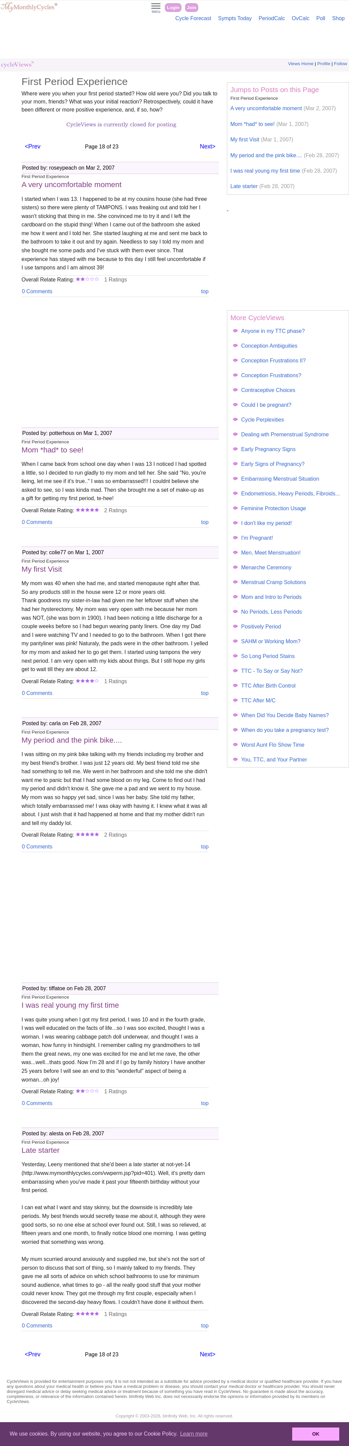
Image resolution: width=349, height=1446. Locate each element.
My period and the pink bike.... (284, 155)
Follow (340, 63)
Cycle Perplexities (258, 420)
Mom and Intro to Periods (267, 597)
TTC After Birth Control (264, 686)
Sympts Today (235, 18)
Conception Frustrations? (267, 375)
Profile (324, 63)
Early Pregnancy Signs (264, 449)
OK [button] (315, 1434)
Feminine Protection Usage (269, 508)
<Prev (32, 146)
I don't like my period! (262, 523)
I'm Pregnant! (253, 538)
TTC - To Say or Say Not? (268, 671)
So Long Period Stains (264, 656)
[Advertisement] (174, 41)
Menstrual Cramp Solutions (269, 582)
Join (191, 7)
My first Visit (261, 139)
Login (173, 7)
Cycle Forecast (193, 18)
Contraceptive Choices (264, 390)
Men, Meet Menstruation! (267, 553)
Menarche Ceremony (262, 567)
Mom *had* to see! (269, 124)
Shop (338, 18)
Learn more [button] (194, 1434)
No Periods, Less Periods (267, 612)
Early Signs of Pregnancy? (269, 464)
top (204, 291)
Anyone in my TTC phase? (269, 331)
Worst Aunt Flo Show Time (268, 745)
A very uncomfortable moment (283, 108)
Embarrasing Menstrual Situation (276, 479)
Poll (320, 18)
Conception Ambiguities (265, 346)
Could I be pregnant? (262, 405)
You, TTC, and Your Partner (270, 759)
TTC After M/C (254, 700)
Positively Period (257, 626)
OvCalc (300, 18)
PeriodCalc (272, 18)
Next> (207, 146)
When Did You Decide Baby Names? (281, 715)
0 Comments (37, 291)
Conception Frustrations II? (269, 360)
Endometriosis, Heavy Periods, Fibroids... (286, 493)
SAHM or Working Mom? (267, 641)
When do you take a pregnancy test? (281, 730)
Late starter (262, 186)
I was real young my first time (283, 171)
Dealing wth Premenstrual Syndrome (281, 434)
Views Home (301, 63)
